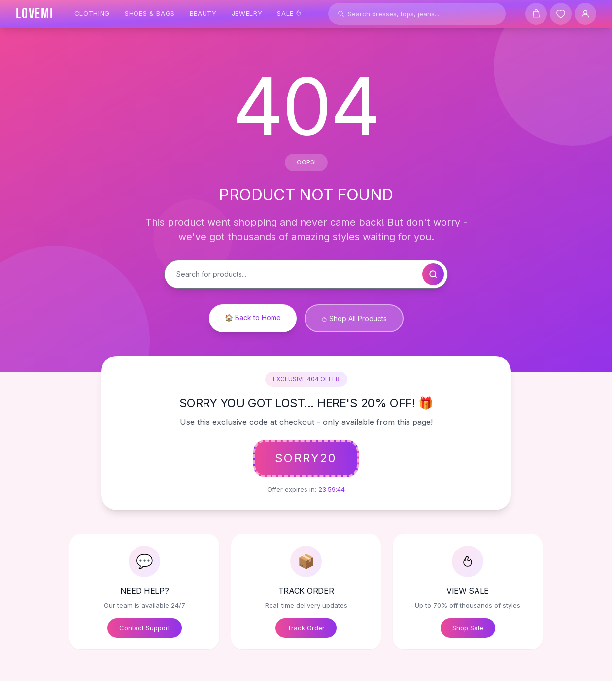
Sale (289, 13)
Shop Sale (467, 628)
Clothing (92, 13)
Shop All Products (354, 318)
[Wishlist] (561, 14)
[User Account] (585, 14)
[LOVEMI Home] (35, 13)
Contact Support (144, 628)
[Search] (341, 14)
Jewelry (247, 13)
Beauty (203, 13)
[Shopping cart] (536, 14)
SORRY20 (306, 458)
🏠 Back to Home (253, 317)
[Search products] (417, 14)
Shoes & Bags (150, 13)
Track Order (306, 628)
